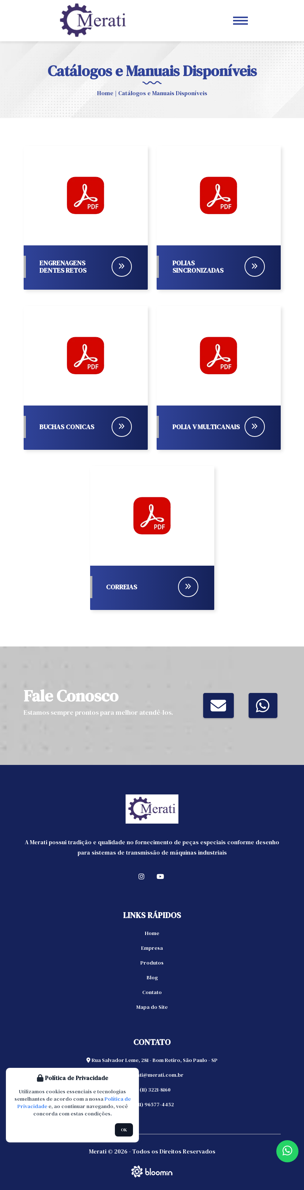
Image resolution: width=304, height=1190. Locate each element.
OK (124, 1130)
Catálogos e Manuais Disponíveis (162, 93)
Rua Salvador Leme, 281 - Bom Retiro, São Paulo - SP (152, 1060)
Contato (152, 992)
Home (105, 93)
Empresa (152, 948)
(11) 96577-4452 (152, 1104)
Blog (152, 977)
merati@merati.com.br (152, 1075)
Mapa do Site (152, 1007)
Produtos (152, 962)
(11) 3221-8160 (152, 1089)
